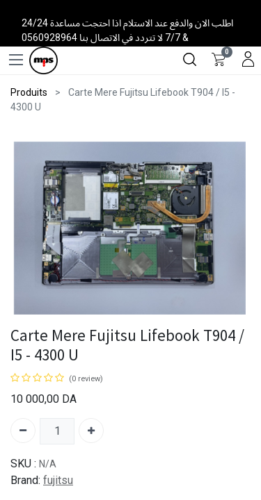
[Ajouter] (91, 430)
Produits (28, 92)
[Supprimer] (22, 430)
